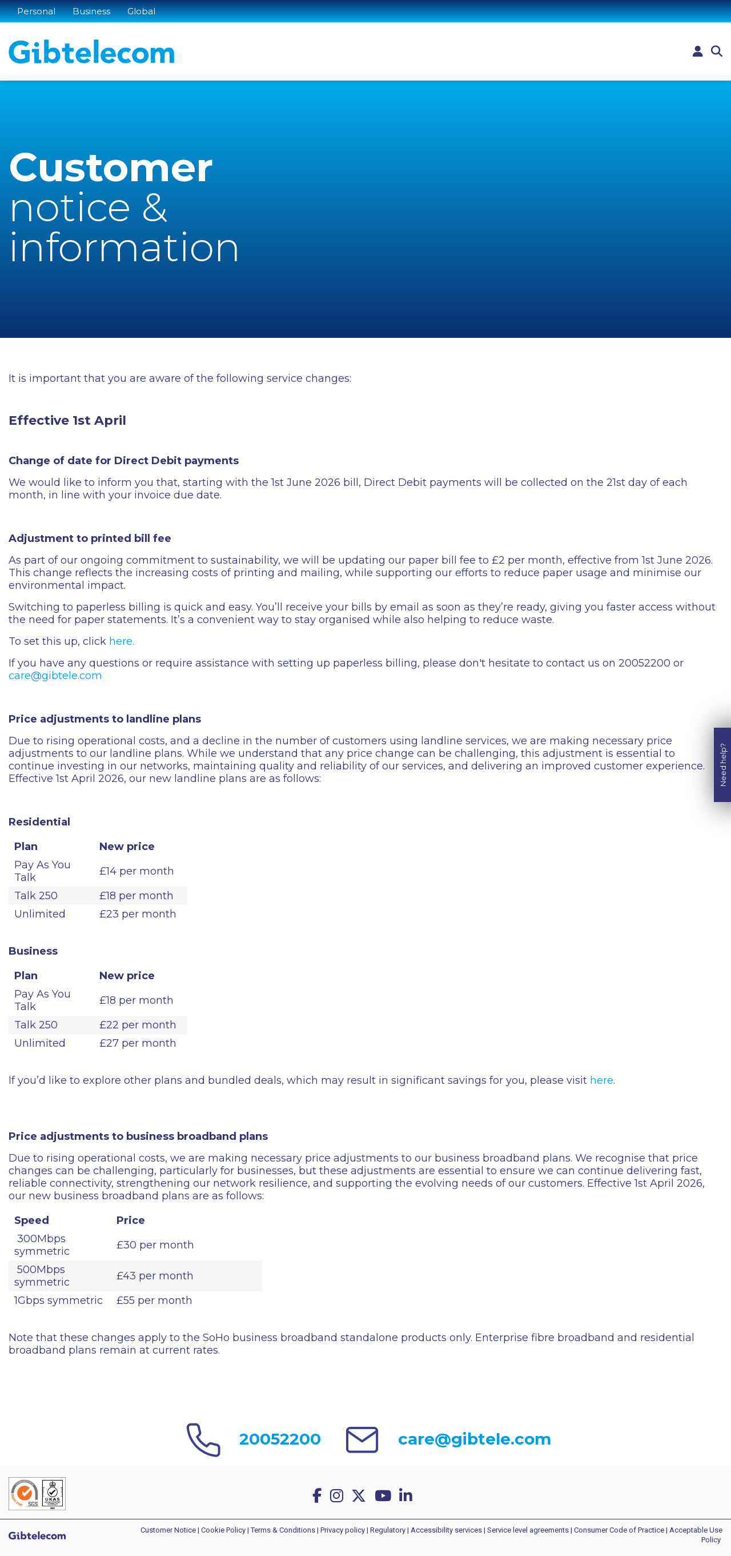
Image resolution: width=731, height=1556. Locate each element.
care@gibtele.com (55, 675)
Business (91, 11)
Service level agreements (528, 1530)
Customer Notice (168, 1530)
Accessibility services (446, 1530)
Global (141, 11)
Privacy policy (342, 1530)
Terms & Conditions (283, 1530)
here (601, 1080)
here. (121, 641)
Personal (36, 11)
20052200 (280, 1439)
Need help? (723, 733)
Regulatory (387, 1530)
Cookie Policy (223, 1530)
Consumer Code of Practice (619, 1530)
